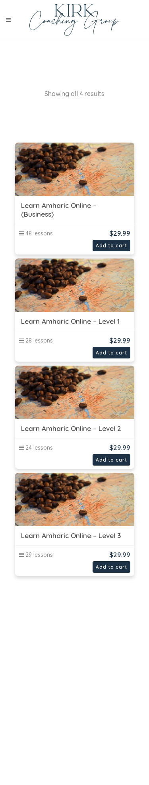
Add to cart (111, 246)
